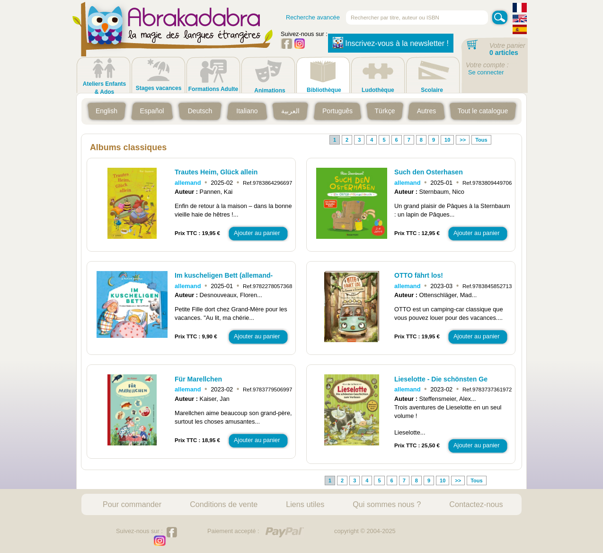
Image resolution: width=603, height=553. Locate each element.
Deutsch (200, 111)
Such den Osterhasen (428, 172)
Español (152, 111)
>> (463, 140)
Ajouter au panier (257, 232)
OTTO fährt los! (418, 275)
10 (447, 140)
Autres (426, 111)
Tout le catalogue (483, 111)
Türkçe (384, 111)
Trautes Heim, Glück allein (216, 172)
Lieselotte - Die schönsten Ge (441, 379)
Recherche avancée (313, 17)
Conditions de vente (223, 504)
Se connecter (486, 72)
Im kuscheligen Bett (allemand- (224, 275)
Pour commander (132, 504)
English (106, 111)
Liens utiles (305, 504)
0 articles (503, 52)
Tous (481, 140)
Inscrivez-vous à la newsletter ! (391, 42)
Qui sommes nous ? (387, 504)
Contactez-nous (476, 504)
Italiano (246, 111)
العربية (290, 111)
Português (337, 111)
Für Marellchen (198, 379)
